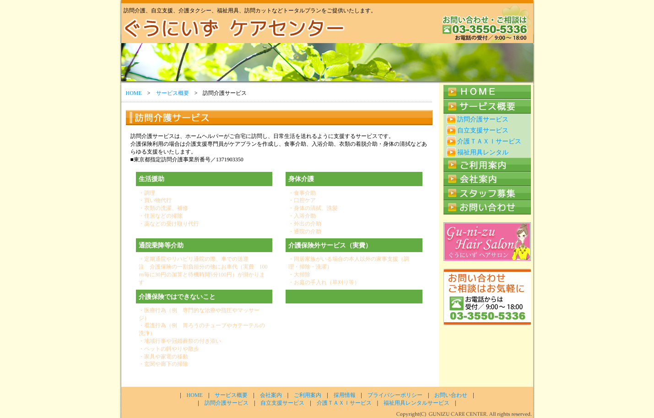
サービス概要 (172, 93)
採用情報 (345, 395)
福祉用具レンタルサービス (416, 403)
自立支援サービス (482, 130)
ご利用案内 (307, 395)
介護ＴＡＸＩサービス (489, 141)
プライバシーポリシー (395, 395)
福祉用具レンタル (482, 152)
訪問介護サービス (482, 119)
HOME (134, 93)
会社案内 (271, 395)
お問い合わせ (450, 395)
